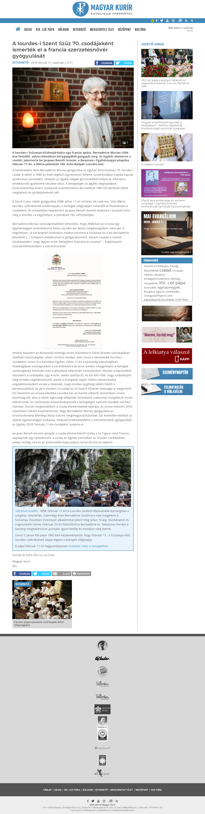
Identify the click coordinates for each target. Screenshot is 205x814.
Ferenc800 (150, 287)
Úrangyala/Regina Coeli (158, 295)
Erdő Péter (181, 299)
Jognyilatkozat (104, 810)
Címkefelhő (151, 260)
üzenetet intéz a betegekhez (88, 546)
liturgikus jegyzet (154, 291)
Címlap (47, 789)
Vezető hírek (152, 44)
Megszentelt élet (102, 29)
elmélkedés (172, 291)
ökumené (151, 270)
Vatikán (148, 274)
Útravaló (177, 270)
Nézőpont (124, 29)
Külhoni (63, 29)
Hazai (28, 29)
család (165, 270)
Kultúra (140, 29)
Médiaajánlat (89, 810)
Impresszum (76, 810)
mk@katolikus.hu (129, 807)
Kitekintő (79, 29)
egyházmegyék (168, 287)
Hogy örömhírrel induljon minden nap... (164, 221)
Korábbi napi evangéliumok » (176, 252)
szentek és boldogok (156, 266)
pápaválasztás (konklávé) (159, 299)
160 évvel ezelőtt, (27, 511)
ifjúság (174, 266)
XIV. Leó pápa (45, 29)
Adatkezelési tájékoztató (123, 810)
